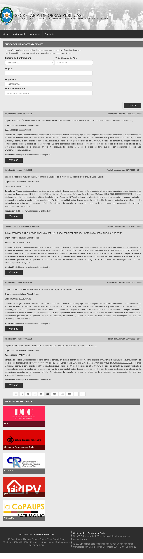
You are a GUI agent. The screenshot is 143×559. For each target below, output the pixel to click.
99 (41, 394)
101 (54, 394)
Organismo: (11, 79)
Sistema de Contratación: (18, 58)
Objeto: (9, 68)
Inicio (5, 34)
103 (69, 394)
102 (62, 394)
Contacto (49, 34)
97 (28, 394)
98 (34, 394)
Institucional (19, 34)
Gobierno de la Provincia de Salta (89, 533)
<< (15, 394)
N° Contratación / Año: (66, 58)
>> (83, 394)
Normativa (35, 34)
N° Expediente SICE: (15, 88)
